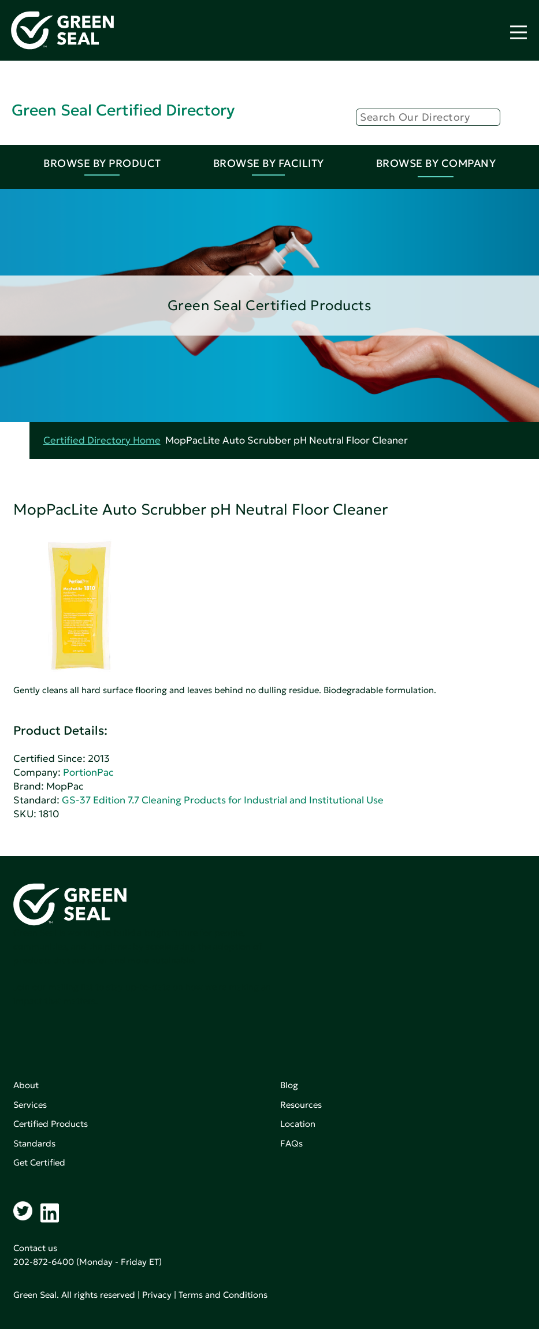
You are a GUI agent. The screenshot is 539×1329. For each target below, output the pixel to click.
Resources (301, 1104)
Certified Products (50, 1123)
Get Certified (39, 1162)
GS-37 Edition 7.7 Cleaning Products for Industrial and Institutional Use (223, 800)
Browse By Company (436, 163)
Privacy (157, 1294)
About (26, 1084)
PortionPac (88, 772)
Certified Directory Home (102, 440)
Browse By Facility (268, 163)
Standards (34, 1143)
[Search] (428, 117)
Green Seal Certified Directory (123, 110)
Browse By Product (102, 163)
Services (30, 1104)
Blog (289, 1084)
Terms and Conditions (223, 1294)
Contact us (35, 1247)
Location (297, 1123)
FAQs (291, 1143)
